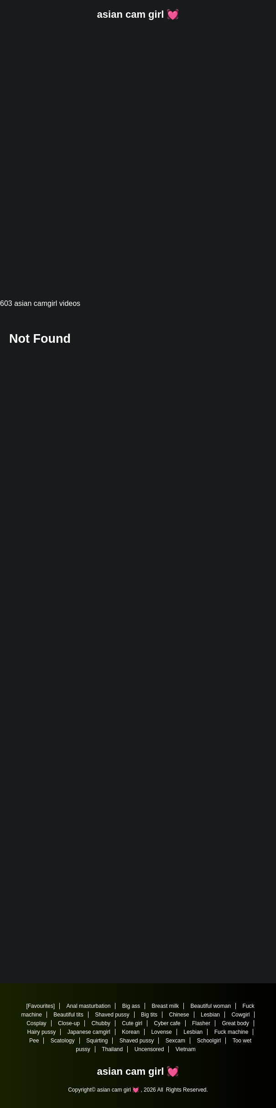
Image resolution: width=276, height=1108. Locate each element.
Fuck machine (231, 1032)
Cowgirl (240, 1014)
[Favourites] (40, 1006)
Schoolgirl (209, 1040)
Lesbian (210, 1014)
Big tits (149, 1014)
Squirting (97, 1040)
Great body (235, 1023)
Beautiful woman (210, 1006)
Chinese (179, 1014)
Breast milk (165, 1006)
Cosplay (36, 1023)
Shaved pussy (112, 1014)
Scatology (63, 1040)
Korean (131, 1032)
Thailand (112, 1049)
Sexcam (175, 1040)
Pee (34, 1040)
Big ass (131, 1006)
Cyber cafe (167, 1023)
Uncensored (149, 1049)
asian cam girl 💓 (138, 14)
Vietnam (186, 1049)
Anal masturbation (89, 1006)
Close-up (69, 1023)
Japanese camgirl (89, 1032)
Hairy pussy (41, 1032)
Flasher (201, 1023)
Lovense (161, 1032)
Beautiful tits (68, 1014)
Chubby (101, 1023)
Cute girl (132, 1023)
